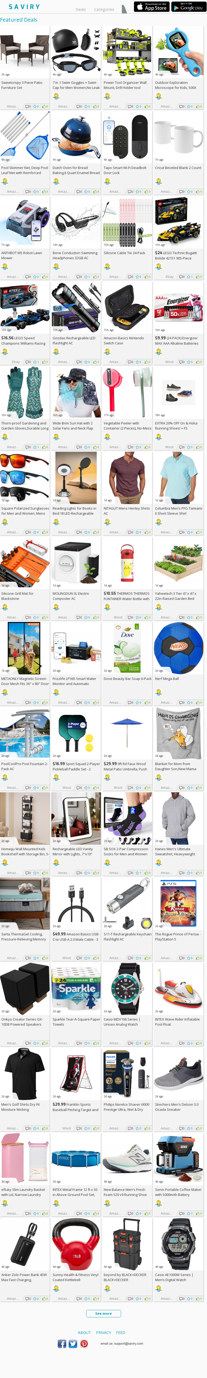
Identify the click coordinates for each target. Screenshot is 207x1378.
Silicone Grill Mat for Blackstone (17, 596)
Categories (104, 9)
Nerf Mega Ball (167, 678)
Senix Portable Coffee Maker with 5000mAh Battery (178, 1192)
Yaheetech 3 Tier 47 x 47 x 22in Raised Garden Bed (175, 596)
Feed (120, 1332)
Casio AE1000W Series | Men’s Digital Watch (174, 1277)
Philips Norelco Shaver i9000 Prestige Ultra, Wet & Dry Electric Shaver (126, 1109)
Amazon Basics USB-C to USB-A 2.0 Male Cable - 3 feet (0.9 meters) (76, 939)
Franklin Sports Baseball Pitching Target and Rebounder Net (75, 1109)
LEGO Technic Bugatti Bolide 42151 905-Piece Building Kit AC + (176, 258)
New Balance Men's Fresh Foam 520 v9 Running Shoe (125, 1192)
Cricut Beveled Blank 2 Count (178, 167)
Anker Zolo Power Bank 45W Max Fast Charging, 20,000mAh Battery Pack (24, 1279)
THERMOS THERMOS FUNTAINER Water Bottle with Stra (127, 598)
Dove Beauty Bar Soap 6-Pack (128, 678)
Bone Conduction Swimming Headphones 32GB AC (75, 255)
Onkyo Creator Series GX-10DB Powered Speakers (22, 1022)
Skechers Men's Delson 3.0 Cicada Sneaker (176, 1107)
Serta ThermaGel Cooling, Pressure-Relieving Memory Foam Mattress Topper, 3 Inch (25, 939)
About (84, 1332)
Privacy (103, 1332)
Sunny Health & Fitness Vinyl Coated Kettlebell (75, 1277)
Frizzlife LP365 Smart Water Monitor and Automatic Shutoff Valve (74, 683)
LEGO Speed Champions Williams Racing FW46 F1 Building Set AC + (23, 343)
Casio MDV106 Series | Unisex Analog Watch (122, 1022)
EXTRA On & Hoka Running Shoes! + (176, 426)
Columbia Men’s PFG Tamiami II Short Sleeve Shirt (178, 511)
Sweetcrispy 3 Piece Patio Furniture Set (21, 85)
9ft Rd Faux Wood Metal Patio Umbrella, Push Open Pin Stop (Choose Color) (127, 769)
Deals (81, 9)
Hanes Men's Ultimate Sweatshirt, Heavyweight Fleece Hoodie (175, 854)
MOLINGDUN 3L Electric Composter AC (71, 596)
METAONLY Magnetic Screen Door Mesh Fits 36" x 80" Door (25, 681)
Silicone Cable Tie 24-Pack (124, 252)
